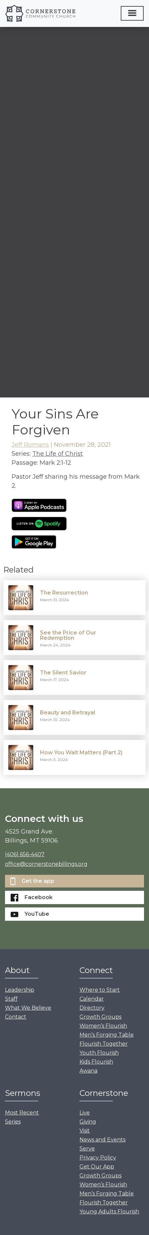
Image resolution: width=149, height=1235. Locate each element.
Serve (87, 1148)
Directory (91, 1008)
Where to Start (99, 990)
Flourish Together (103, 1044)
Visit (84, 1130)
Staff (11, 999)
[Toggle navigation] (132, 13)
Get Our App (96, 1166)
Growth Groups (100, 1017)
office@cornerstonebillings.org (46, 864)
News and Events (102, 1139)
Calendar (91, 999)
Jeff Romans (30, 444)
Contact (15, 1017)
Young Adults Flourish (109, 1211)
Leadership (19, 990)
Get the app (32, 881)
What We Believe (28, 1008)
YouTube (30, 914)
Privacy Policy (97, 1157)
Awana (88, 1071)
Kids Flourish (96, 1062)
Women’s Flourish (103, 1026)
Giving (87, 1121)
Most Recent (22, 1113)
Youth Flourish (99, 1053)
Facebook (32, 897)
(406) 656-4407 (25, 854)
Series (13, 1121)
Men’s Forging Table (106, 1035)
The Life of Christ (57, 453)
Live (84, 1113)
